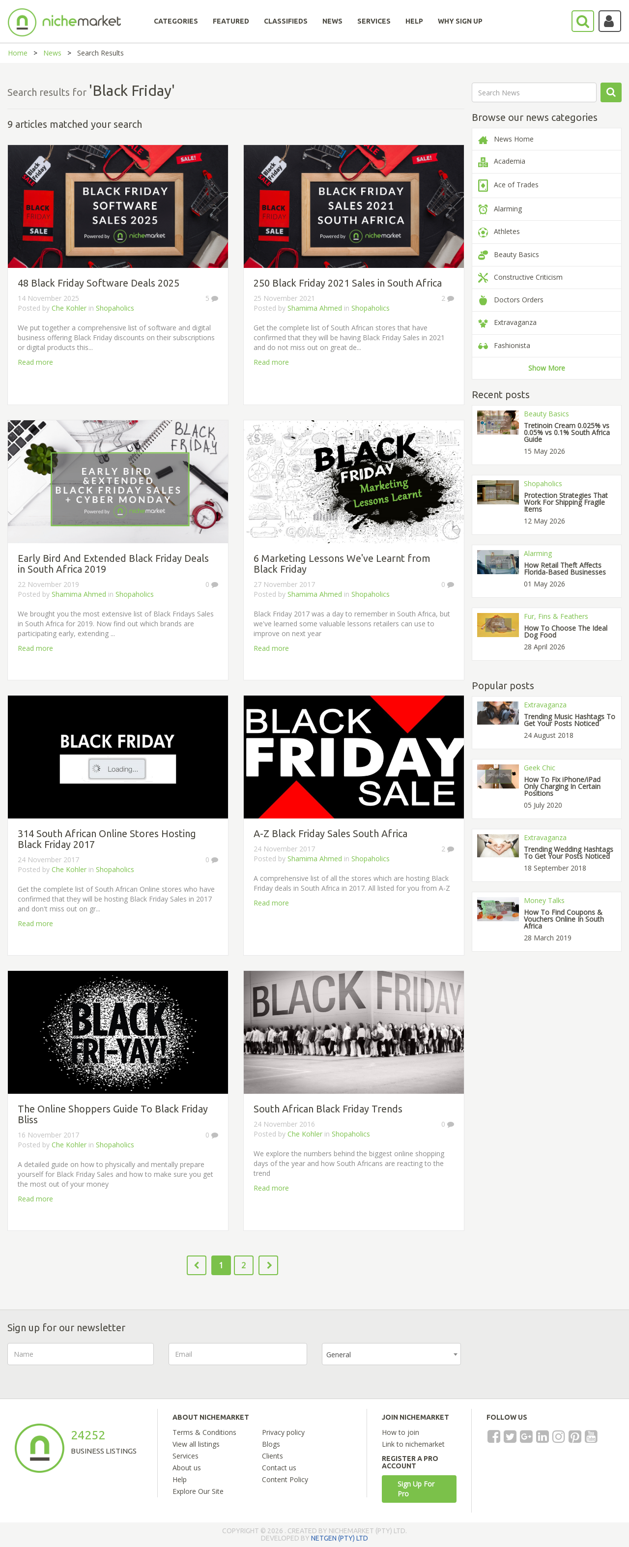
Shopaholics (115, 308)
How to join (400, 1432)
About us (186, 1467)
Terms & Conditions (204, 1432)
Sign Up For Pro (416, 1488)
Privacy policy (283, 1432)
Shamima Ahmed (314, 308)
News (52, 53)
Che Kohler (69, 308)
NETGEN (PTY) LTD (339, 1538)
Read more (35, 362)
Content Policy (285, 1479)
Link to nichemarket (413, 1444)
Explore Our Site (198, 1491)
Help (179, 1479)
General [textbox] (338, 1354)
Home (18, 53)
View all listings (196, 1444)
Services (185, 1455)
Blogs (271, 1444)
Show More (546, 368)
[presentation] (550, 1362)
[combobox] (391, 1354)
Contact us (279, 1467)
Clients (272, 1455)
